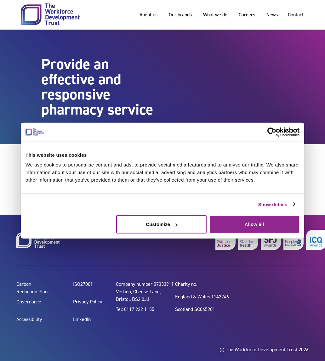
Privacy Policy (87, 301)
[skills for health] (248, 240)
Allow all (254, 224)
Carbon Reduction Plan (32, 288)
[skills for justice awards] (271, 240)
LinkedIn (82, 319)
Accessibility (29, 319)
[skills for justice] (225, 240)
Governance (28, 301)
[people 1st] (293, 240)
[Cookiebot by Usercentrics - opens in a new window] (271, 132)
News (272, 14)
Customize (162, 224)
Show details (273, 204)
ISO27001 (83, 284)
